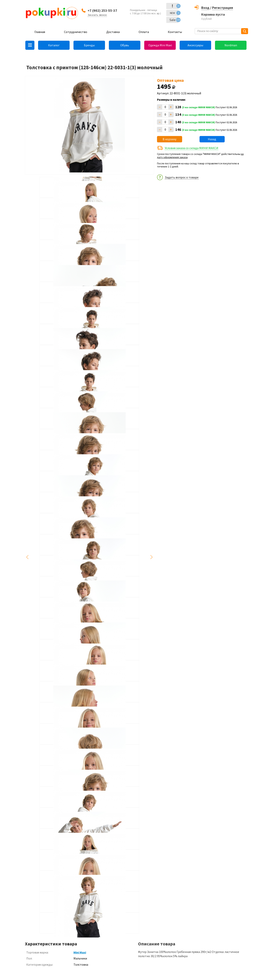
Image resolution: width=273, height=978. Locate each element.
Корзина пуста (213, 14)
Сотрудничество (75, 32)
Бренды (89, 45)
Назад (212, 139)
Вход (205, 7)
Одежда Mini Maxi (160, 45)
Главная (39, 32)
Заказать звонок (97, 15)
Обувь (124, 45)
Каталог (54, 45)
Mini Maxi (79, 952)
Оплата (144, 32)
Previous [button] (27, 557)
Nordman (230, 45)
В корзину (169, 139)
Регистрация (222, 7)
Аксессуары (195, 45)
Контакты (175, 32)
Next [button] (151, 557)
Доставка (113, 32)
